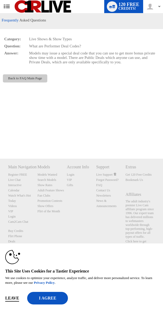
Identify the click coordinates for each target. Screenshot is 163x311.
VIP (10, 211)
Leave (12, 298)
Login (12, 216)
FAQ (99, 185)
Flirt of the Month (49, 211)
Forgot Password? (107, 180)
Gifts (70, 185)
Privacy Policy (44, 283)
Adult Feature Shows (51, 190)
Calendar (13, 190)
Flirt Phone (15, 236)
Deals (11, 241)
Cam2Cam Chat (18, 222)
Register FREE (17, 174)
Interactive (14, 185)
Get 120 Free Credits (138, 174)
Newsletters (103, 195)
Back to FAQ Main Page (25, 78)
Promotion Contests (50, 201)
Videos (12, 206)
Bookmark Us (134, 180)
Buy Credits (15, 231)
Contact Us (103, 190)
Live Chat (14, 180)
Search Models (47, 180)
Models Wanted (47, 174)
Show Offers (46, 206)
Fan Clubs (44, 195)
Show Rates (45, 185)
